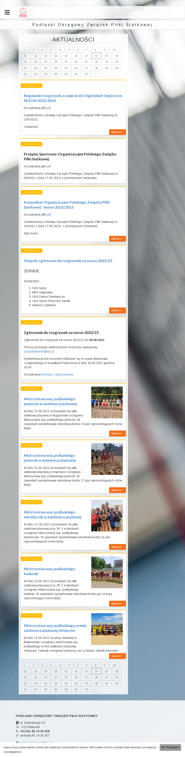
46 (76, 74)
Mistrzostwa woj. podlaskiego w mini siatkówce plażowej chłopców (55, 628)
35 (66, 68)
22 (35, 61)
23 (45, 61)
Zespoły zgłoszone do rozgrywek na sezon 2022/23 (68, 260)
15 (66, 55)
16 (76, 55)
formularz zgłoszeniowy (57, 374)
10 (114, 49)
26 (76, 61)
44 (55, 74)
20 (116, 55)
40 (116, 68)
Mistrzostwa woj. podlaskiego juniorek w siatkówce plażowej (50, 458)
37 (86, 68)
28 (96, 61)
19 (106, 55)
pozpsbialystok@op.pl (39, 351)
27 (86, 61)
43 (45, 74)
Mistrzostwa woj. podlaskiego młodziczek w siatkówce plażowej (52, 514)
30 (116, 61)
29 (106, 61)
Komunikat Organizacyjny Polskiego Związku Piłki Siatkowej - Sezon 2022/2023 (67, 204)
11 (25, 55)
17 (86, 55)
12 (35, 55)
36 (76, 68)
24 (55, 61)
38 (96, 68)
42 (35, 74)
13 (45, 55)
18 (96, 55)
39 (106, 68)
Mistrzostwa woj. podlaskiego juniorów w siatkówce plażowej (50, 401)
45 (66, 74)
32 (35, 68)
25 (66, 61)
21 (25, 61)
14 (55, 55)
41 (25, 74)
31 (25, 68)
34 (55, 68)
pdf (49, 108)
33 (45, 68)
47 (86, 74)
